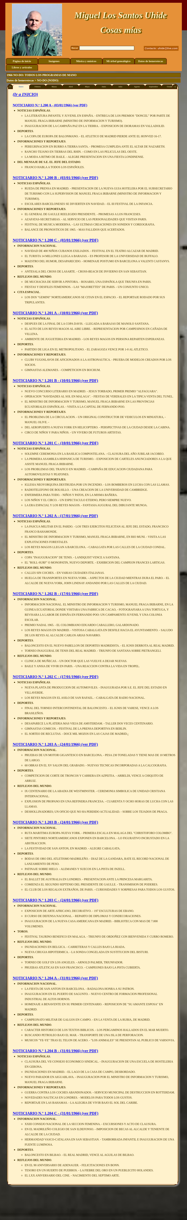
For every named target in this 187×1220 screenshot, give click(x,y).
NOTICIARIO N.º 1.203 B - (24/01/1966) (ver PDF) (55, 822)
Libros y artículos (22, 67)
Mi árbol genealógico (118, 61)
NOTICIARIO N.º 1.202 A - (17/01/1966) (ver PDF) (55, 516)
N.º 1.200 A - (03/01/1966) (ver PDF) (50, 105)
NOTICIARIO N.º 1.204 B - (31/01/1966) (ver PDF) (55, 1051)
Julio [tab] (120, 87)
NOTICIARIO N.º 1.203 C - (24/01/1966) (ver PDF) (55, 900)
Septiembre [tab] (153, 87)
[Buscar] (106, 48)
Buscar (75, 48)
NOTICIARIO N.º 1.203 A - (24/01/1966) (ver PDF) (55, 744)
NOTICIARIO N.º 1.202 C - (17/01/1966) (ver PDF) (55, 676)
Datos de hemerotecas (150, 61)
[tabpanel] (92, 636)
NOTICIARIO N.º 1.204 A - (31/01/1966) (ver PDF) (55, 978)
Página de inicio (22, 61)
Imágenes (54, 61)
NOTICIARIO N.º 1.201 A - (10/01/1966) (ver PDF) (55, 313)
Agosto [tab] (137, 87)
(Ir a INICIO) (25, 94)
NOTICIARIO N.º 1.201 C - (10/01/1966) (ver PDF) (55, 443)
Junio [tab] (104, 87)
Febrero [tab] (38, 87)
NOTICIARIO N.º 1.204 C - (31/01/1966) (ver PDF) (55, 1113)
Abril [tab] (71, 87)
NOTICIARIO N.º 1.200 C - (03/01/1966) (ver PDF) (55, 240)
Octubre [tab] (170, 87)
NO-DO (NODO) (47, 80)
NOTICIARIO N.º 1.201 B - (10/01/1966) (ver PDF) (55, 380)
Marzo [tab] (54, 87)
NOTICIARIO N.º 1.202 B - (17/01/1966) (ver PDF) (55, 593)
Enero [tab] (21, 87)
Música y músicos (86, 61)
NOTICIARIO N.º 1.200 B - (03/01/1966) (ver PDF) (55, 177)
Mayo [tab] (87, 87)
